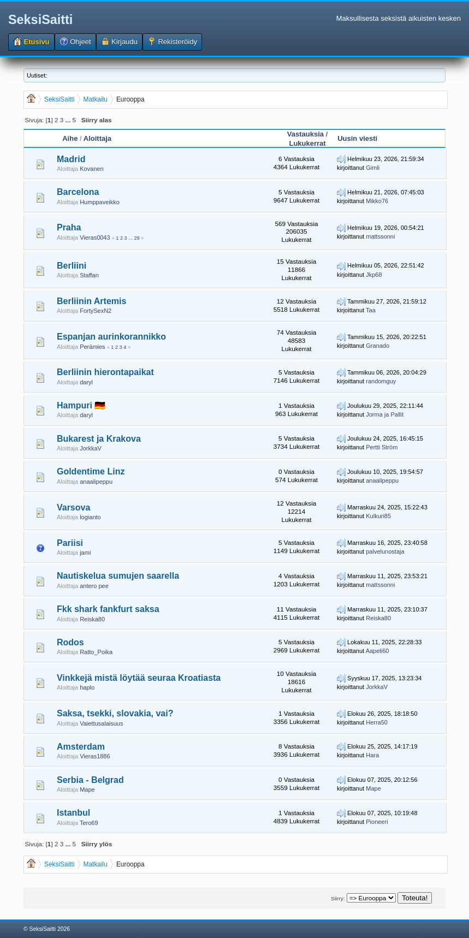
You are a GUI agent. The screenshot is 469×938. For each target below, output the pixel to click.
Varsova (73, 507)
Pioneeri (377, 821)
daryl (86, 382)
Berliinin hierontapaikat (105, 372)
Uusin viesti (357, 138)
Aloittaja (97, 138)
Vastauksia (305, 134)
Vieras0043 (95, 237)
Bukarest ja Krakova (99, 438)
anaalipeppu (96, 481)
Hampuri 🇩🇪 (81, 405)
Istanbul (73, 812)
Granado (377, 345)
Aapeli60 (377, 651)
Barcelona (78, 192)
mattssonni (380, 236)
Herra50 (377, 722)
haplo (87, 687)
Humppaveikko (100, 202)
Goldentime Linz (90, 471)
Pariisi (70, 543)
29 (136, 238)
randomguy (381, 381)
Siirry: (338, 898)
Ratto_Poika (96, 652)
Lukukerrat (307, 143)
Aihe (70, 138)
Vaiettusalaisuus (101, 723)
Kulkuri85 (378, 516)
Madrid (71, 159)
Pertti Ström (381, 447)
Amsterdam (81, 746)
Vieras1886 (95, 756)
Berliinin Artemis (91, 301)
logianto (90, 517)
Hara (372, 755)
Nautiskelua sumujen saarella (118, 575)
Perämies (92, 346)
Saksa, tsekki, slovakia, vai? (115, 713)
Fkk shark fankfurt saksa (108, 609)
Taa (371, 310)
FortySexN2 (95, 310)
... (68, 119)
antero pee (94, 586)
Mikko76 (377, 201)
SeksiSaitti (40, 20)
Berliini (71, 265)
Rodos (70, 642)
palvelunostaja (385, 551)
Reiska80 (92, 619)
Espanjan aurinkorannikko (111, 336)
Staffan (89, 275)
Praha (69, 227)
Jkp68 (374, 274)
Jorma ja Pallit (384, 414)
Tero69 (89, 823)
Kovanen (91, 168)
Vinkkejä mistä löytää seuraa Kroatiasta (139, 677)
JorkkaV (91, 448)
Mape (87, 789)
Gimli (372, 167)
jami (85, 552)
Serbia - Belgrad (90, 780)
